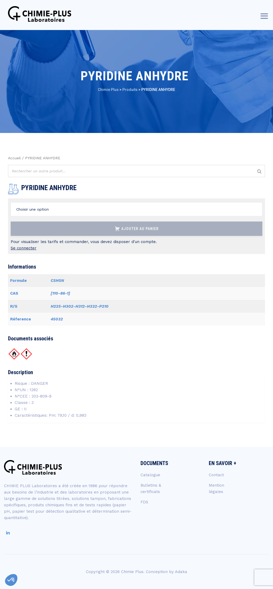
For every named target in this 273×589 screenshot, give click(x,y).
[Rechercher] (259, 171)
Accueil (14, 158)
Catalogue (150, 475)
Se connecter (24, 248)
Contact (216, 475)
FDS (144, 502)
